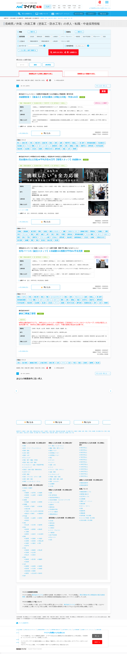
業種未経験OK (84, 485)
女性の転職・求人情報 (86, 520)
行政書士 (100, 231)
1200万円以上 (84, 469)
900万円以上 (83, 462)
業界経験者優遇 (91, 143)
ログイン (99, 5)
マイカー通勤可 (54, 511)
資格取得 (54, 146)
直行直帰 (19, 240)
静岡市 (27, 534)
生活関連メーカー (54, 455)
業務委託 (52, 525)
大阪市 (34, 543)
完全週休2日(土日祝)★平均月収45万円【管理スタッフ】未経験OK (50, 159)
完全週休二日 (20, 146)
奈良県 (34, 541)
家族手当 (91, 300)
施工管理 (33, 231)
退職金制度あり (54, 514)
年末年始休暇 (99, 146)
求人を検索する (27, 13)
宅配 (47, 297)
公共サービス (26, 472)
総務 (42, 234)
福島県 (40, 495)
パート (56, 303)
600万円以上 (83, 455)
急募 (61, 143)
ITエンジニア (26, 457)
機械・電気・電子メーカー (57, 448)
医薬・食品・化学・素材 (29, 462)
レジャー (52, 462)
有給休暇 (19, 149)
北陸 (79, 5)
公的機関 (52, 484)
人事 (47, 234)
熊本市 (40, 573)
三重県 (27, 531)
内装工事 (37, 143)
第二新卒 (82, 143)
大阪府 (40, 538)
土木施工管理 (43, 363)
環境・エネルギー (54, 481)
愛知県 (40, 529)
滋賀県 (27, 538)
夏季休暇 (90, 146)
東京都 (43, 240)
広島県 (85, 363)
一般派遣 (52, 532)
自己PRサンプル (84, 496)
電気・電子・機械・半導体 (30, 460)
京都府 (34, 538)
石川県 (34, 525)
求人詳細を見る (24, 133)
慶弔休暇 (57, 149)
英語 (57, 234)
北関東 (64, 5)
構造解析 (26, 231)
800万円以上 (83, 459)
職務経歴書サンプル (85, 491)
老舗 (64, 149)
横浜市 (27, 513)
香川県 (34, 559)
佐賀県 (34, 566)
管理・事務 (26, 474)
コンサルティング (54, 474)
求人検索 (19, 629)
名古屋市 (41, 534)
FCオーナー (53, 537)
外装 (31, 143)
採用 (56, 143)
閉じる (97, 636)
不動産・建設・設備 (55, 476)
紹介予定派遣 (53, 535)
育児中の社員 (70, 303)
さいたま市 (34, 511)
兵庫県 (27, 541)
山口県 (34, 552)
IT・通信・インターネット (57, 445)
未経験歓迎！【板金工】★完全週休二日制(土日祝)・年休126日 (48, 97)
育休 (28, 237)
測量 (64, 231)
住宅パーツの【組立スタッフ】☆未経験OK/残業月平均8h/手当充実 (51, 251)
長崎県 (74, 149)
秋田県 (27, 495)
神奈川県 (49, 240)
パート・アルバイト (55, 530)
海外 (79, 7)
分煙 (66, 146)
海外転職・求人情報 (85, 515)
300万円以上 (83, 447)
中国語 (63, 234)
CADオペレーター (73, 231)
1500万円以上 (84, 476)
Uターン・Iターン (85, 506)
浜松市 (34, 534)
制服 (77, 146)
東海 (54, 7)
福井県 (40, 525)
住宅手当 (84, 300)
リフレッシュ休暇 (44, 237)
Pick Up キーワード (30, 629)
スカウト (91, 13)
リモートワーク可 (54, 502)
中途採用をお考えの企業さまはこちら (100, 8)
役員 (51, 539)
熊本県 (27, 568)
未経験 (40, 149)
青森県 (27, 492)
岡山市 (27, 555)
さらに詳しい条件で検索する (28, 50)
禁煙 (61, 146)
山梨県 (34, 518)
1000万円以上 (84, 464)
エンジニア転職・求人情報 (87, 518)
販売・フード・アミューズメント (32, 448)
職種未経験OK (84, 483)
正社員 (34, 149)
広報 (52, 234)
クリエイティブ (27, 467)
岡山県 (97, 363)
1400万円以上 (84, 474)
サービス (52, 460)
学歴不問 (67, 143)
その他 (51, 486)
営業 (18, 297)
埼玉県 (56, 240)
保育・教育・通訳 (28, 479)
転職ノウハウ (44, 13)
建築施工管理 (84, 231)
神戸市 (27, 545)
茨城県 (27, 502)
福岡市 (27, 573)
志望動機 (82, 499)
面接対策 (82, 510)
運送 (65, 297)
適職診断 (82, 513)
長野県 (40, 518)
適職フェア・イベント (86, 501)
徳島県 (27, 559)
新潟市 (27, 520)
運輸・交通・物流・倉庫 (56, 479)
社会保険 (27, 149)
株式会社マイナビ (37, 595)
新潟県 (27, 518)
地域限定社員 (87, 303)
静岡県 (34, 529)
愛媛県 (40, 559)
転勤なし (74, 143)
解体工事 (24, 143)
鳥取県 (27, 550)
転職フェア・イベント (63, 13)
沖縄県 (34, 571)
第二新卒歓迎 (53, 495)
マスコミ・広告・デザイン (57, 469)
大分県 (34, 568)
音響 (106, 231)
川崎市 (32, 513)
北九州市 (34, 573)
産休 (23, 237)
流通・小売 (53, 465)
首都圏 (69, 5)
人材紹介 (52, 528)
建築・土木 (26, 455)
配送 (51, 143)
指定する (32, 32)
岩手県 (34, 492)
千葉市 (27, 511)
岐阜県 (27, 529)
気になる (103, 13)
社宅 (58, 363)
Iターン (47, 146)
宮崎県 (40, 568)
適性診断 (82, 503)
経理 (37, 234)
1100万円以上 (84, 466)
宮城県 (40, 492)
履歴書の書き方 (84, 494)
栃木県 (34, 502)
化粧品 (45, 231)
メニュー (107, 5)
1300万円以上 (84, 471)
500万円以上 (83, 452)
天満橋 (19, 231)
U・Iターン (40, 146)
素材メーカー (53, 450)
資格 (81, 508)
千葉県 (32, 506)
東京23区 (40, 511)
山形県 (34, 495)
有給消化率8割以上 (55, 497)
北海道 (54, 5)
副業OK (52, 504)
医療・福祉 (26, 450)
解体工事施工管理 (27, 313)
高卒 (95, 303)
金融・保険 (53, 472)
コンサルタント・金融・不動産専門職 (33, 465)
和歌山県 (41, 541)
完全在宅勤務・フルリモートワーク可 (60, 500)
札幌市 (30, 488)
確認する (97, 642)
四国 (69, 7)
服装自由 (69, 234)
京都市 (27, 543)
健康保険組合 (77, 237)
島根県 (34, 550)
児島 (18, 363)
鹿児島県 (27, 571)
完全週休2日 (101, 143)
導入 (18, 143)
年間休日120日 (49, 149)
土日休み (54, 237)
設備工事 (44, 143)
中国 (64, 7)
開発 (39, 231)
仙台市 (27, 497)
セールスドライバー (56, 297)
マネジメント (78, 297)
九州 (47, 7)
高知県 (27, 561)
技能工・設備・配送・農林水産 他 (32, 469)
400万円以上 (83, 450)
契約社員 (52, 523)
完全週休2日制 (53, 509)
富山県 (27, 525)
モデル (24, 297)
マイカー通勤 (30, 146)
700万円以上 (83, 457)
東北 (59, 5)
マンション (25, 234)
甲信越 (74, 5)
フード (51, 467)
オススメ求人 (79, 13)
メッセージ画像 (24, 210)
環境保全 (92, 231)
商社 (51, 457)
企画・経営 (26, 453)
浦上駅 (44, 303)
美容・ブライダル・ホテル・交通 (32, 476)
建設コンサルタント (55, 231)
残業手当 (83, 146)
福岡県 (91, 363)
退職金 (71, 146)
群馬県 (40, 502)
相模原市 (40, 513)
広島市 (34, 555)
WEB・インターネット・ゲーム (31, 481)
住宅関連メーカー (54, 453)
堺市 (40, 543)
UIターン (106, 234)
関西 (59, 7)
